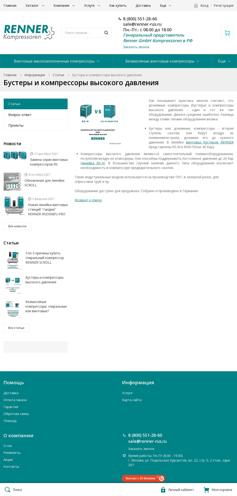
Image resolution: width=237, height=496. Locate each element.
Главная (9, 5)
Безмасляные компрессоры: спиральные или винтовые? (46, 306)
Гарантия (10, 407)
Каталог (33, 5)
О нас (7, 445)
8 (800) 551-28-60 (140, 19)
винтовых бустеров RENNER (210, 142)
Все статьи (16, 328)
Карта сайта (131, 400)
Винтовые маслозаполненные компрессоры (54, 61)
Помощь (10, 420)
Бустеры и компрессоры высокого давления (44, 279)
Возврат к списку (88, 200)
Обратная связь (16, 414)
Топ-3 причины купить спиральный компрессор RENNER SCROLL (44, 258)
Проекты (15, 125)
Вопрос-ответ (19, 114)
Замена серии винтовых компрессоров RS (49, 161)
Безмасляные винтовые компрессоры (159, 61)
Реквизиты (11, 452)
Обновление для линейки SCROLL (44, 182)
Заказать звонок (136, 47)
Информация (34, 75)
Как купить (117, 5)
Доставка (143, 5)
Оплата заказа (15, 400)
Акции (8, 459)
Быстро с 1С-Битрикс (141, 478)
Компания (61, 5)
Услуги (89, 5)
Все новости (17, 226)
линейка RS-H (92, 163)
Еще (163, 5)
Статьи (58, 75)
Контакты (11, 466)
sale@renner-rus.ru (142, 24)
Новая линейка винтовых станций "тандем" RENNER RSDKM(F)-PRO (48, 209)
